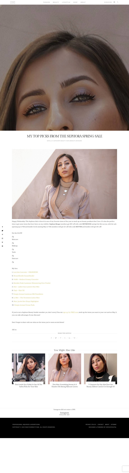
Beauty (56, 2)
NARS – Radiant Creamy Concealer (26, 279)
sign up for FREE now (70, 312)
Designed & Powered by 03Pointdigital (102, 427)
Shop (75, 2)
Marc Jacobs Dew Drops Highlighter (26, 301)
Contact (101, 424)
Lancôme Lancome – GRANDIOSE (25, 272)
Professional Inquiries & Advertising (26, 424)
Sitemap (113, 424)
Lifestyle (66, 2)
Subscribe (108, 2)
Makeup (72, 140)
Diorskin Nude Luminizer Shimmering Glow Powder (32, 283)
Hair (67, 140)
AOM (12, 2)
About (83, 2)
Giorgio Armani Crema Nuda (24, 305)
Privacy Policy (91, 424)
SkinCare (78, 140)
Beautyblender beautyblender (24, 276)
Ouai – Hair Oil (19, 290)
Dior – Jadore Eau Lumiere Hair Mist (26, 287)
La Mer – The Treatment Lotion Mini (26, 298)
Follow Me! (64, 415)
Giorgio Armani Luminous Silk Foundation (28, 294)
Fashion (46, 2)
